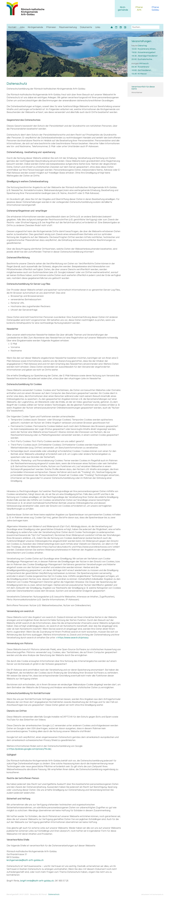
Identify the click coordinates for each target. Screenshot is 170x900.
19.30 (134, 56)
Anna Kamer (136, 92)
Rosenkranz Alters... (147, 49)
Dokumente (86, 27)
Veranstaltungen (141, 41)
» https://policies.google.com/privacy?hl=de (29, 749)
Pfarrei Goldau (155, 8)
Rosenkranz (143, 67)
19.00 (134, 52)
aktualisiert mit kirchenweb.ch (152, 894)
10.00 (134, 49)
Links (97, 27)
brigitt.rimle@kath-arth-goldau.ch (37, 881)
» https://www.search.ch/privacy (72, 637)
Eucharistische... (145, 59)
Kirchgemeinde (123, 8)
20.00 (134, 59)
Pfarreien (51, 27)
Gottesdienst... (145, 70)
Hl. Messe (142, 74)
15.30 (134, 74)
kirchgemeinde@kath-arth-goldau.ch (25, 860)
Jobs (22, 27)
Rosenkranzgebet (147, 52)
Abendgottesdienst (148, 56)
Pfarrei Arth (139, 8)
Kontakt (12, 27)
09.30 (134, 67)
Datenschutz (53, 894)
